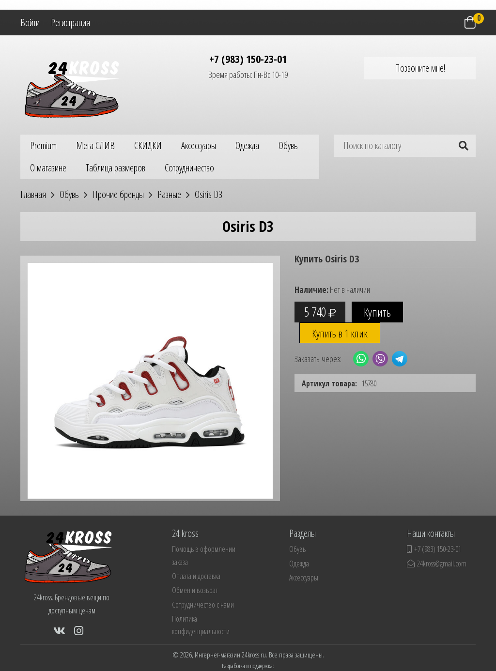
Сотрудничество (189, 167)
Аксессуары (198, 145)
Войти (30, 22)
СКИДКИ (148, 145)
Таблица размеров (115, 167)
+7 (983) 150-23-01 (248, 58)
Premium (43, 145)
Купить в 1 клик (340, 333)
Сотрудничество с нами (203, 604)
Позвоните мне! (420, 68)
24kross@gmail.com (436, 563)
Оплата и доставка (196, 576)
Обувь (288, 145)
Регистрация (70, 22)
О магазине (48, 167)
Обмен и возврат (195, 590)
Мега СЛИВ (95, 145)
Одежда (247, 145)
